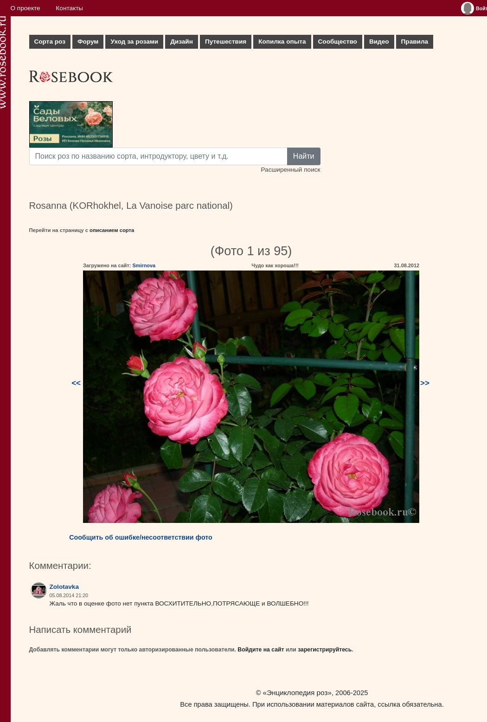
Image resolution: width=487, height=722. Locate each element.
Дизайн (181, 41)
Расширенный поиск (290, 169)
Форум (87, 41)
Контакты (69, 8)
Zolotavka (64, 586)
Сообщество (337, 41)
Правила (415, 41)
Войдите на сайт (260, 649)
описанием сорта (112, 230)
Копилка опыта (282, 41)
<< (76, 383)
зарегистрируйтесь (325, 649)
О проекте (25, 8)
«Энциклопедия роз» (297, 692)
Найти (303, 156)
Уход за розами (134, 41)
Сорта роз (49, 41)
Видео (379, 41)
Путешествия (225, 41)
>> (424, 383)
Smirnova (143, 265)
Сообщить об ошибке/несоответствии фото (140, 537)
